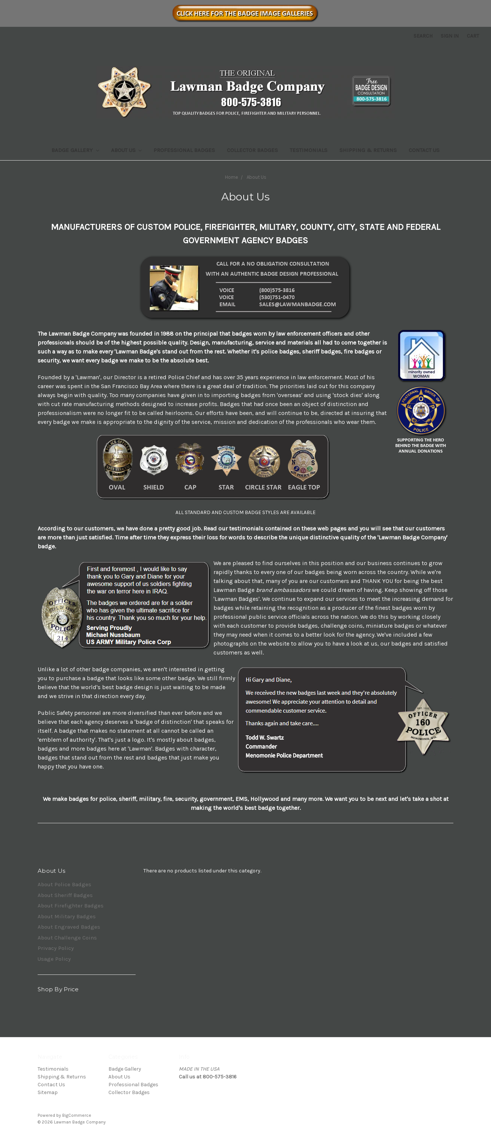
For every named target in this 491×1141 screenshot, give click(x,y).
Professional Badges (184, 150)
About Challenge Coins (67, 937)
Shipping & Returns (368, 150)
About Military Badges (67, 916)
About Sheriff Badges (65, 895)
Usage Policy (54, 958)
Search (423, 36)
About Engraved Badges (69, 926)
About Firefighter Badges (71, 905)
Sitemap (48, 1092)
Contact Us (424, 150)
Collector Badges (252, 150)
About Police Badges (64, 884)
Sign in (450, 36)
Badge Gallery (75, 150)
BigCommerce (76, 1115)
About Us (126, 150)
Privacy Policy (56, 948)
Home (231, 177)
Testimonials (308, 150)
